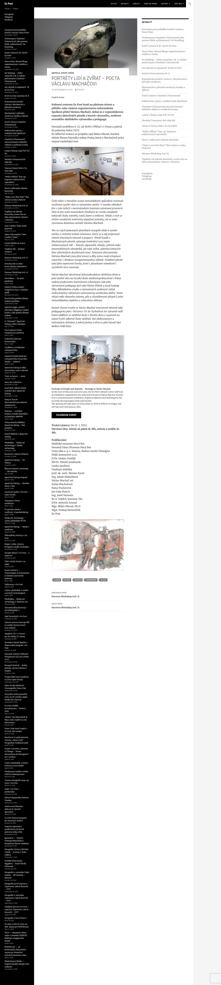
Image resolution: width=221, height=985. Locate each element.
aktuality (125, 4)
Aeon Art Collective (13, 382)
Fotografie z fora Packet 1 (16, 918)
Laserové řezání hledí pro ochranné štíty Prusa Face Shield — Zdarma (16, 359)
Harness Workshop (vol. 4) (88, 594)
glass (103, 580)
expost (80, 90)
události (136, 4)
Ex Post (9, 3)
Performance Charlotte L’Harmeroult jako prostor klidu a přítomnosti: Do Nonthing (163, 39)
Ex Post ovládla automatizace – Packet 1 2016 (15, 708)
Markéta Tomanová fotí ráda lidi (158, 120)
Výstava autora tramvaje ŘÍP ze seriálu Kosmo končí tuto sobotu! (17, 625)
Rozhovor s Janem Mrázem (16, 454)
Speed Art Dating (150, 4)
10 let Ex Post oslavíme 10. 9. (156, 73)
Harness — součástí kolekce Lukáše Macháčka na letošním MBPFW (16, 414)
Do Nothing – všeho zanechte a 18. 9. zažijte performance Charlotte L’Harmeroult (164, 61)
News (71, 73)
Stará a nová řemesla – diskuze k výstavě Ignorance (15, 809)
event (67, 580)
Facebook (146, 179)
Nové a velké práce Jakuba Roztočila (160, 139)
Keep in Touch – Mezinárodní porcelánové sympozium (16, 402)
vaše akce (178, 4)
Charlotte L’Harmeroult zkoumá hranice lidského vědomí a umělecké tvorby (162, 108)
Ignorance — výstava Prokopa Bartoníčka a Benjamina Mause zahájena (17, 841)
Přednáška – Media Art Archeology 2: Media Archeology (15, 445)
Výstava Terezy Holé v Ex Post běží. (160, 126)
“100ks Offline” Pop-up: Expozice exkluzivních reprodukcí (159, 133)
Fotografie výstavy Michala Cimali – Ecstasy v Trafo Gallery (16, 852)
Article (56, 73)
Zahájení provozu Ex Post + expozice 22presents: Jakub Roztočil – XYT (17, 909)
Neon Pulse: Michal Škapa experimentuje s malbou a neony (16, 64)
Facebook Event (66, 415)
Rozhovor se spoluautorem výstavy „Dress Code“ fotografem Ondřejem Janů (16, 740)
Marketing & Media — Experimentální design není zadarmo (17, 964)
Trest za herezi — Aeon (15, 376)
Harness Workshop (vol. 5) (88, 605)
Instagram (147, 173)
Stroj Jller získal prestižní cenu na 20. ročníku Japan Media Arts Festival (16, 697)
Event (64, 73)
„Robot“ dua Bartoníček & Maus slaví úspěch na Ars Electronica (16, 720)
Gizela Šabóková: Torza (15, 243)
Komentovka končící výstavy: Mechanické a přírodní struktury (15, 104)
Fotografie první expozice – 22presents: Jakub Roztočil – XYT (17, 886)
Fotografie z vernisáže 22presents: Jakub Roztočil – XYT (16, 898)
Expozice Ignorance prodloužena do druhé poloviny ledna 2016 (14, 829)
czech (57, 580)
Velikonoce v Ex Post (14, 584)
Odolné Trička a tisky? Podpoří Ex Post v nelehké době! (16, 290)
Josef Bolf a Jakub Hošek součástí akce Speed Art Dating (15, 391)
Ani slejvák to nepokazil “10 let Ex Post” (162, 68)
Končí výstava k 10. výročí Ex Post (159, 46)
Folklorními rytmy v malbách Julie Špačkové (164, 101)
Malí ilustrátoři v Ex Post (16, 616)
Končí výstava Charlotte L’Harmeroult (161, 95)
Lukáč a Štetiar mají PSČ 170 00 (158, 115)
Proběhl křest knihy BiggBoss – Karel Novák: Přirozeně (15, 863)
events (77, 580)
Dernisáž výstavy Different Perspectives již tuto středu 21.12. (17, 657)
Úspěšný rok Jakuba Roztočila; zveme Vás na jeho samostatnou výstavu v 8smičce (164, 160)
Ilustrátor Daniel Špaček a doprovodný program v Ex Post (16, 645)
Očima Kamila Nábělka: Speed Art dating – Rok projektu (15, 425)
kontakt (164, 4)
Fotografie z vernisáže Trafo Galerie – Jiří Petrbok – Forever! (17, 875)
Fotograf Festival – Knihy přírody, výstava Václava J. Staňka (16, 668)
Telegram (147, 176)
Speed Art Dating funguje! (16, 477)
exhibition (91, 580)
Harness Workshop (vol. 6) (155, 153)
